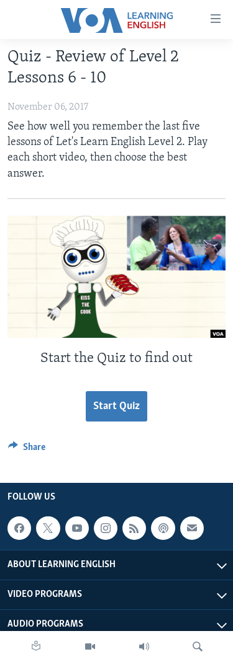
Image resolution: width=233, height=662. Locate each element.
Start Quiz (116, 406)
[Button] (26, 450)
